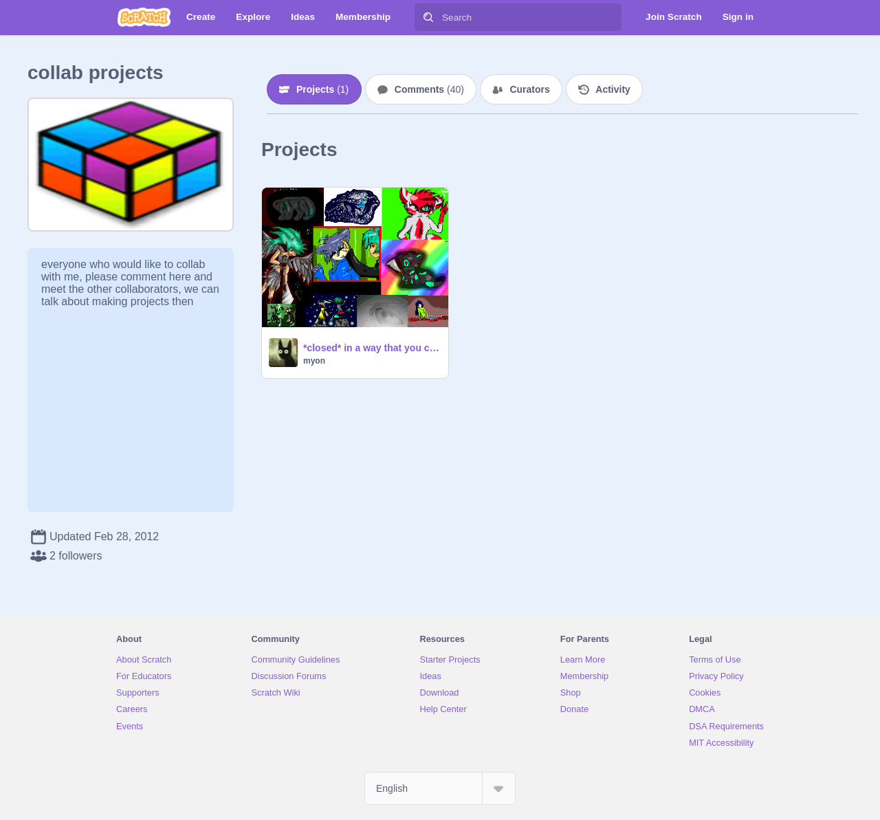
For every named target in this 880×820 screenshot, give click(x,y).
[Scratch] (144, 17)
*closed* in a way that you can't (371, 347)
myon (314, 361)
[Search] (428, 17)
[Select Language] (440, 788)
